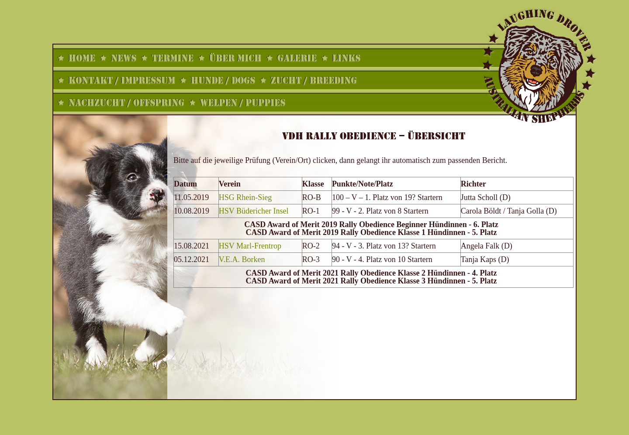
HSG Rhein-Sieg (245, 197)
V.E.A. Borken (242, 259)
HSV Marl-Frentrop (250, 246)
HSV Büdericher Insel (254, 211)
